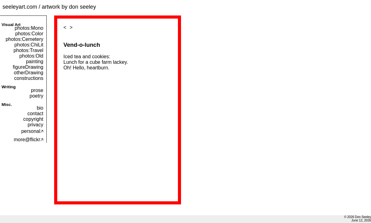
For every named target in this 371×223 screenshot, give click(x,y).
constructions (28, 78)
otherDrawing (28, 72)
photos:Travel (28, 50)
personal (32, 131)
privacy (35, 124)
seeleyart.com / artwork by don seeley (49, 7)
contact (35, 113)
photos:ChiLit (29, 44)
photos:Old (31, 56)
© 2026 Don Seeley (357, 217)
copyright (33, 119)
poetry (36, 95)
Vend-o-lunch (81, 45)
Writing (9, 87)
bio (40, 108)
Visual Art (11, 24)
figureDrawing (28, 67)
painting (34, 61)
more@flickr (28, 139)
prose (37, 90)
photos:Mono (29, 28)
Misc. (7, 104)
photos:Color (29, 33)
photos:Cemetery (24, 39)
